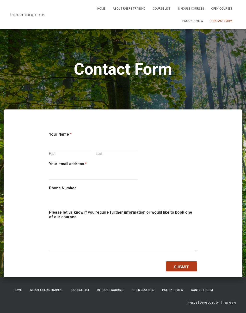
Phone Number (62, 188)
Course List (161, 8)
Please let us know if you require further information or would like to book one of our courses (120, 214)
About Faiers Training (129, 8)
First (52, 154)
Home (101, 8)
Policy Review (192, 21)
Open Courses (221, 8)
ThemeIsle (228, 302)
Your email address (68, 164)
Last (99, 154)
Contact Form (221, 21)
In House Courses (191, 8)
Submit (181, 267)
